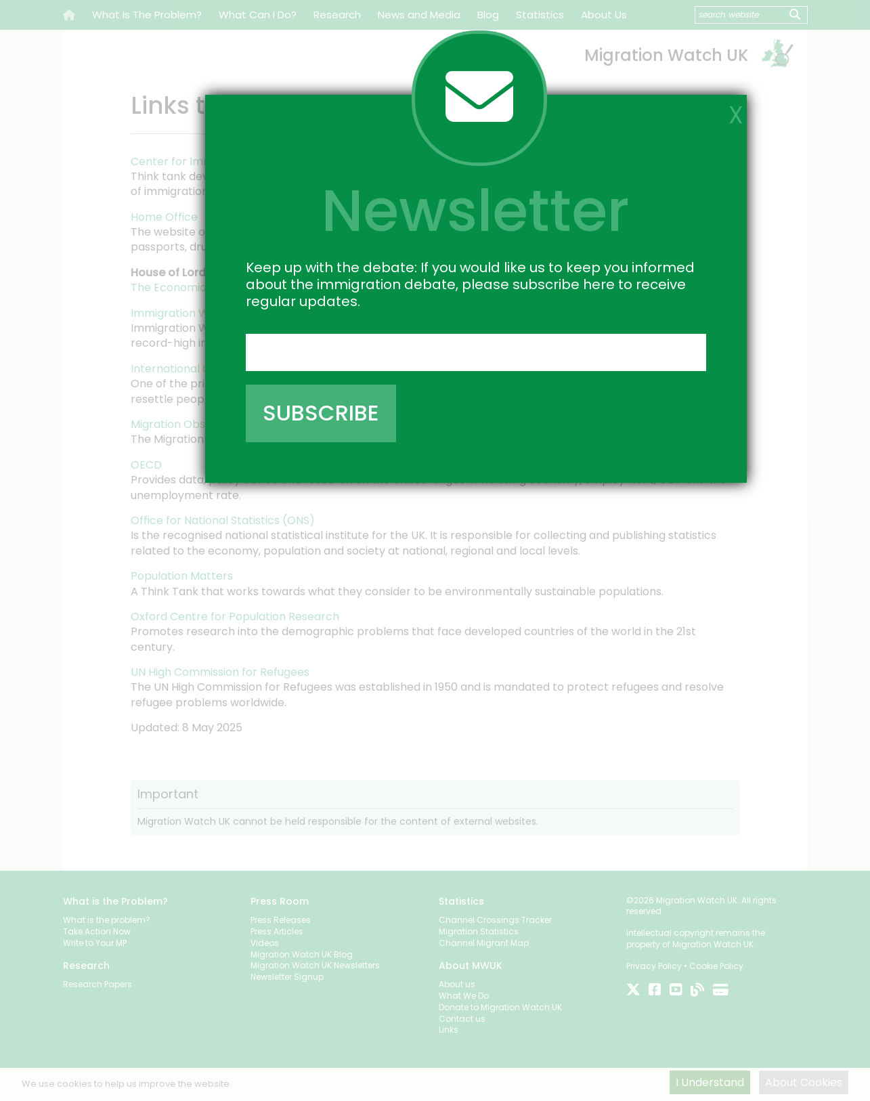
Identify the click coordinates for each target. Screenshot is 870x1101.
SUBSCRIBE (321, 412)
